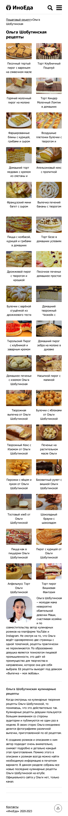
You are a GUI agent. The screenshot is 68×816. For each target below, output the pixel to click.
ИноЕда (19, 7)
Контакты (12, 807)
